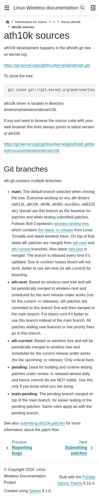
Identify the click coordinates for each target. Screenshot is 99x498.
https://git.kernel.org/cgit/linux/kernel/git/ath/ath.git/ (47, 65)
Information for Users (30, 22)
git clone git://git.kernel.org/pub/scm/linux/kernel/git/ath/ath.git (51, 90)
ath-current (21, 249)
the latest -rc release (55, 230)
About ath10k (71, 22)
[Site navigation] (7, 8)
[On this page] (93, 8)
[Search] (82, 8)
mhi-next (75, 249)
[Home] (7, 21)
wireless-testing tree (71, 224)
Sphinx (35, 491)
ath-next (80, 243)
